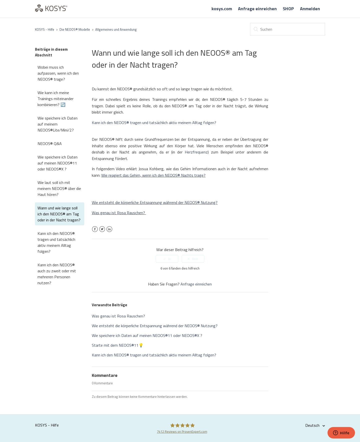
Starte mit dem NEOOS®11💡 (118, 345)
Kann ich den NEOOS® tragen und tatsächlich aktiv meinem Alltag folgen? (56, 242)
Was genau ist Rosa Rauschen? (118, 213)
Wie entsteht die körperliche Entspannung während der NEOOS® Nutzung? (155, 202)
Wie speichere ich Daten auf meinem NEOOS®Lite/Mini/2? (58, 124)
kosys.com (222, 8)
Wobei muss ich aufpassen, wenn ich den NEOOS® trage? (58, 73)
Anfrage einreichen (257, 8)
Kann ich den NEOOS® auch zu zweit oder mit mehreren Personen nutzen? (57, 274)
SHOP (288, 8)
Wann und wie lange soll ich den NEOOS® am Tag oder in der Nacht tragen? (59, 214)
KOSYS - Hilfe (44, 29)
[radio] (167, 259)
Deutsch (312, 425)
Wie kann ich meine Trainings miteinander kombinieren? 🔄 (56, 99)
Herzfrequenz (196, 152)
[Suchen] (287, 29)
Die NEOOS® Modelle (75, 29)
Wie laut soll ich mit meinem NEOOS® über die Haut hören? (59, 188)
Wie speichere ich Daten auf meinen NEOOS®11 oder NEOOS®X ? (58, 163)
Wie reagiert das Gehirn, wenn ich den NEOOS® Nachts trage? (153, 175)
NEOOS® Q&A (50, 144)
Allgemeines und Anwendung (116, 29)
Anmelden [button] (310, 8)
